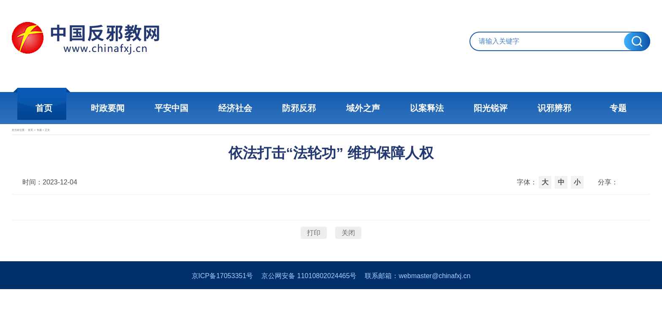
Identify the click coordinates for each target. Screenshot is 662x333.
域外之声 (360, 108)
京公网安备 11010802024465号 (308, 319)
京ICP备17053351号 (222, 319)
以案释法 (420, 108)
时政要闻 (124, 108)
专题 (597, 108)
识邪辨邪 (538, 108)
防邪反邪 (301, 108)
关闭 (348, 262)
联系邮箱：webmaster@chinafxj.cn (417, 319)
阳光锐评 (479, 108)
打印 (313, 262)
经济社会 (242, 108)
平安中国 (183, 108)
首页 (65, 108)
